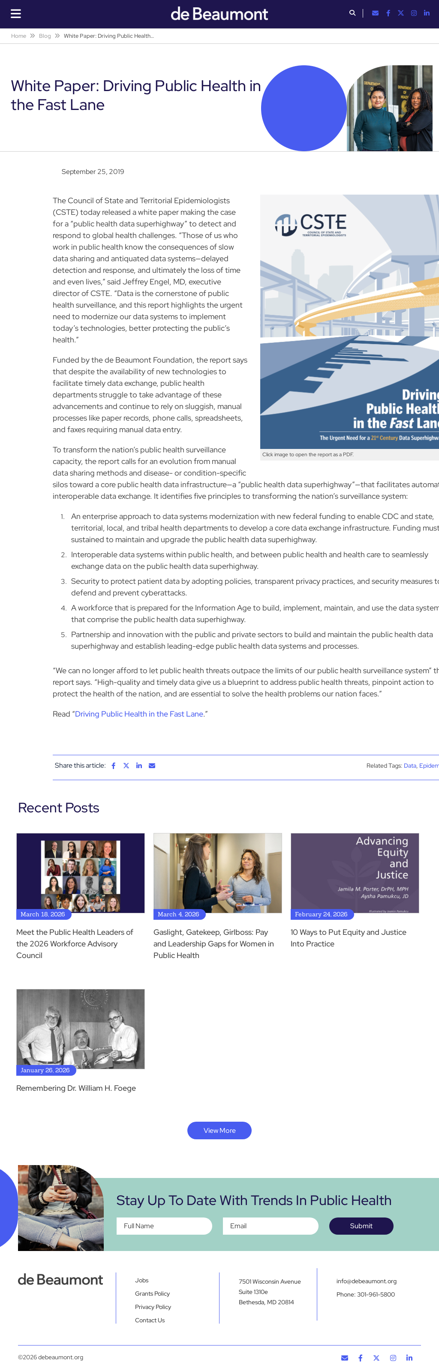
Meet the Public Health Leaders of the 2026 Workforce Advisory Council (74, 943)
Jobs (141, 1280)
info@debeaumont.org (367, 1281)
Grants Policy (152, 1293)
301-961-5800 (376, 1296)
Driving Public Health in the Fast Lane (139, 714)
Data (410, 765)
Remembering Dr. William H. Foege (76, 1088)
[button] (352, 13)
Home (18, 36)
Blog (45, 36)
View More (220, 1130)
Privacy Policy (153, 1307)
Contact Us (150, 1320)
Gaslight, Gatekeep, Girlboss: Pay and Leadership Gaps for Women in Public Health (213, 943)
